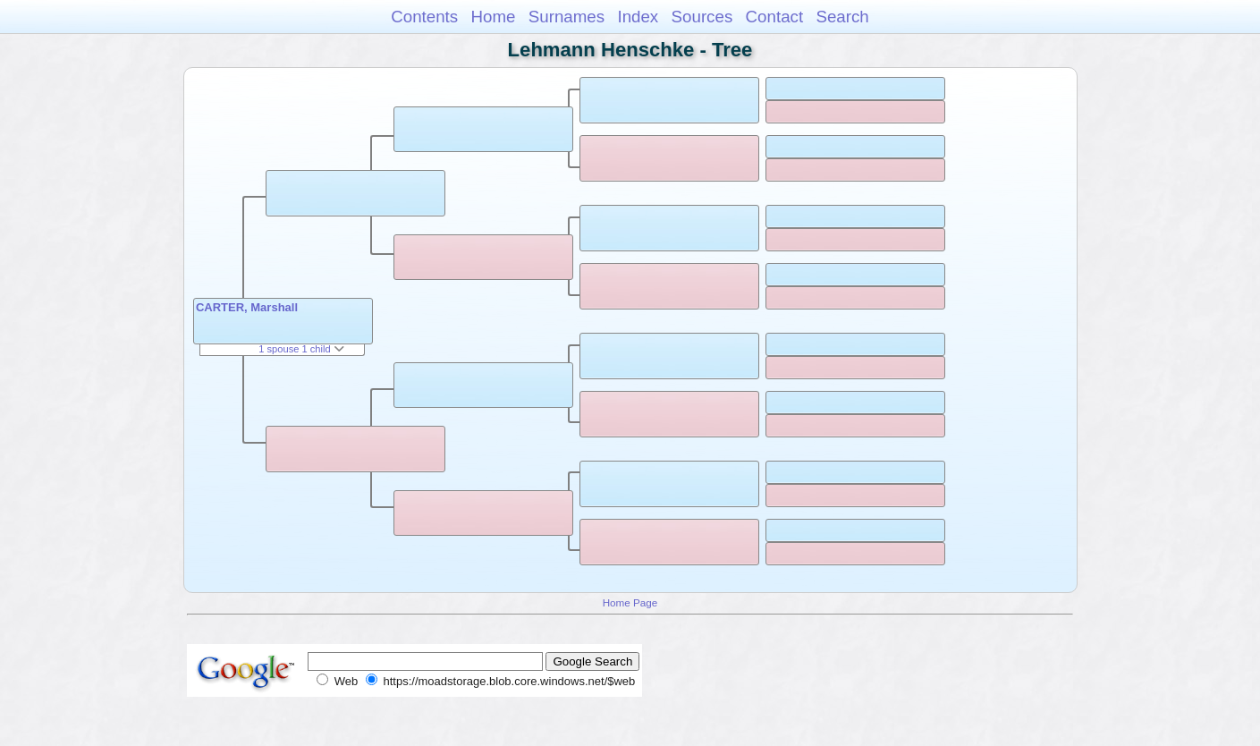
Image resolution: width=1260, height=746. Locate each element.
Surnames (567, 16)
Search (842, 16)
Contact (775, 16)
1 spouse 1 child (301, 348)
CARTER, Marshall (247, 307)
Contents (424, 16)
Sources (702, 16)
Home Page (630, 602)
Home (492, 16)
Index (637, 16)
